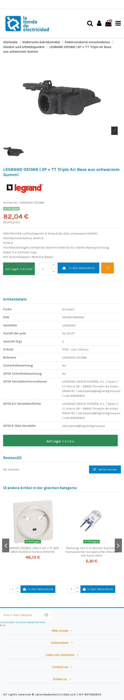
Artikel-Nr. (10, 202)
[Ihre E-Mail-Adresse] (21, 615)
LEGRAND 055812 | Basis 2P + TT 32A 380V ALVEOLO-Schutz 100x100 (32, 550)
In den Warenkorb (78, 268)
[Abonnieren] (46, 615)
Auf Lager (12, 269)
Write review (105, 469)
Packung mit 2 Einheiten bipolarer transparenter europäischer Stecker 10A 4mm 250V (91, 551)
